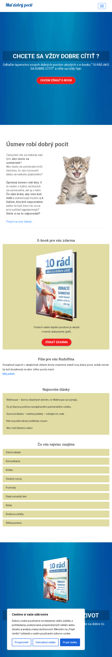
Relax (9, 505)
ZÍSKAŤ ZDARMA (56, 342)
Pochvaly (11, 487)
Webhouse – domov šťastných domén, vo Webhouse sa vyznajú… (42, 399)
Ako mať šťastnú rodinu (19, 428)
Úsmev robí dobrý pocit (37, 144)
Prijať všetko (70, 642)
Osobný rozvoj (14, 478)
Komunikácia (13, 461)
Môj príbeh (9, 373)
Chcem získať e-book (56, 80)
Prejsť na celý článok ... (20, 221)
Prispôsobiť (21, 642)
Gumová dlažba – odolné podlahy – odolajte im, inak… (36, 413)
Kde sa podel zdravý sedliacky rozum (26, 421)
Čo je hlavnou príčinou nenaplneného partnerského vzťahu (38, 406)
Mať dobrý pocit (19, 5)
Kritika (9, 470)
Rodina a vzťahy (15, 514)
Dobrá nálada (13, 452)
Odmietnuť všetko (46, 642)
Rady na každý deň (16, 496)
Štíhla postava (14, 523)
